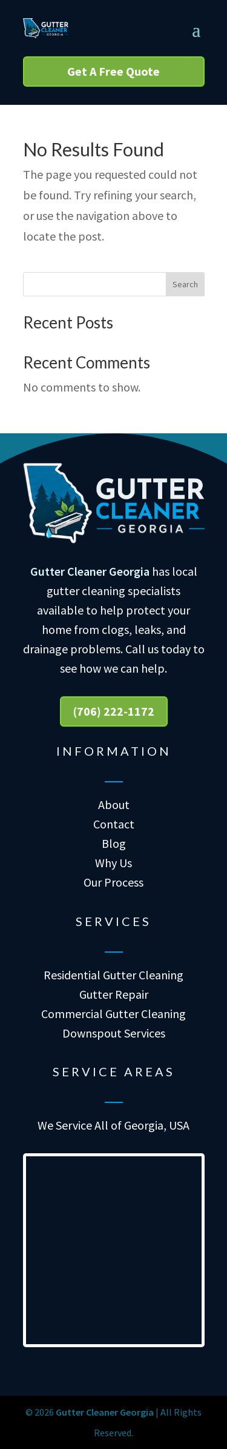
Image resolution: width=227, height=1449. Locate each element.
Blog (114, 843)
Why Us (113, 862)
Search (185, 284)
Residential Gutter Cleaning (113, 974)
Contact (113, 823)
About (114, 804)
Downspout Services (113, 1033)
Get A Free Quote (113, 71)
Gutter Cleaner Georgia (90, 571)
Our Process (113, 882)
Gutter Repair (113, 994)
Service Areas (114, 1071)
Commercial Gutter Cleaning (113, 1013)
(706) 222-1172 (113, 711)
